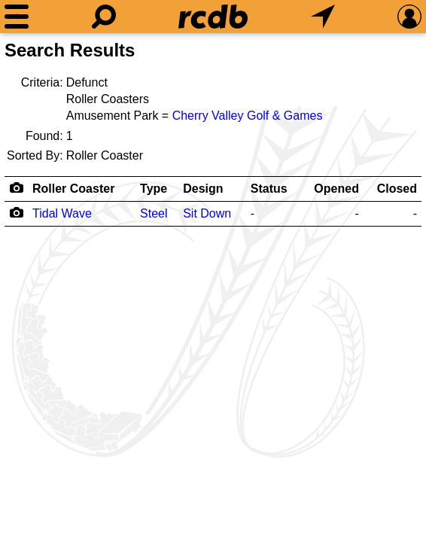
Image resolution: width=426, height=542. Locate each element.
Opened (336, 188)
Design (203, 188)
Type (153, 188)
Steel (153, 213)
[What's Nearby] (323, 17)
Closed (397, 188)
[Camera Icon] (16, 212)
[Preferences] (409, 17)
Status (269, 188)
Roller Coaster (73, 188)
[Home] (213, 17)
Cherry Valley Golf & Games (247, 115)
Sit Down (207, 213)
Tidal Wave (62, 213)
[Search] (104, 17)
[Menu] (17, 17)
